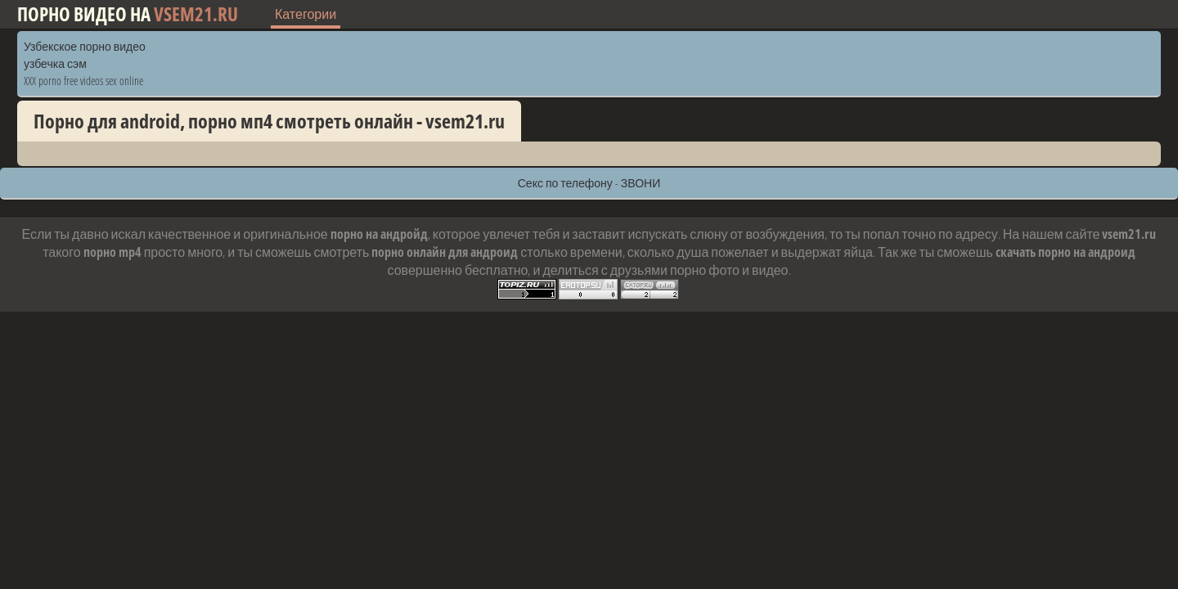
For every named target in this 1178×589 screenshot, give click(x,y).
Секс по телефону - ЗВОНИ (589, 183)
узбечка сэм (55, 63)
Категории (305, 14)
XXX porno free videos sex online (83, 80)
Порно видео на (127, 14)
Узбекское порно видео (85, 46)
